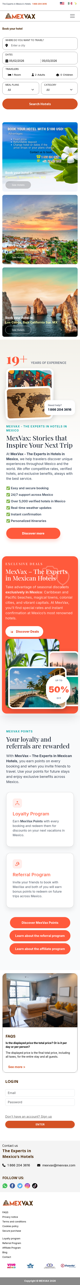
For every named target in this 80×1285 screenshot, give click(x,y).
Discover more (33, 533)
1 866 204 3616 (39, 4)
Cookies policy (10, 1226)
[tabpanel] (40, 68)
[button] (40, 75)
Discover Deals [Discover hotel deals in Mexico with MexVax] (24, 632)
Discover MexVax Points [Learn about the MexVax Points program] (40, 923)
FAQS (5, 1212)
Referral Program (11, 1243)
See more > (16, 1067)
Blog (4, 1252)
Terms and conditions (14, 1221)
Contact (6, 1257)
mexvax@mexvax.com (56, 1165)
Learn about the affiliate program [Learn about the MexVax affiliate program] (40, 949)
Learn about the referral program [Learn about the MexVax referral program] (40, 936)
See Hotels (18, 184)
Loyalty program (11, 1238)
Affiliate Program (11, 1247)
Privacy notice (10, 1216)
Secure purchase (11, 1230)
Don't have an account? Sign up (28, 1116)
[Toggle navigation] (72, 16)
